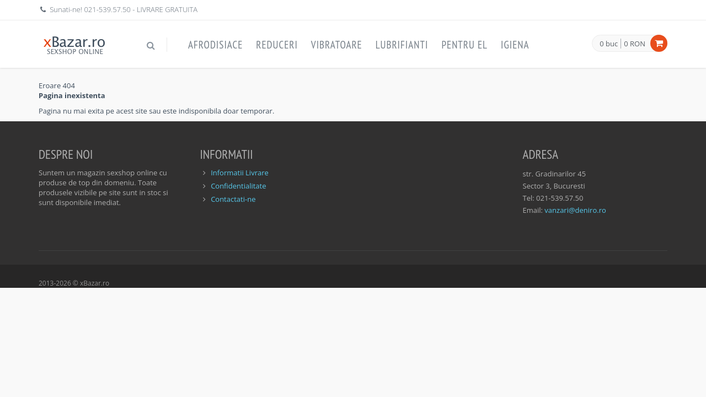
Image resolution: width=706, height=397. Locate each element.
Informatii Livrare (240, 173)
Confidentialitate (238, 186)
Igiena (515, 44)
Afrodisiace (215, 44)
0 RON (634, 44)
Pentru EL (464, 44)
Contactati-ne (233, 199)
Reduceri (277, 44)
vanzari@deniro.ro (575, 210)
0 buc (609, 44)
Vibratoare (336, 44)
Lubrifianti (402, 44)
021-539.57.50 (107, 9)
